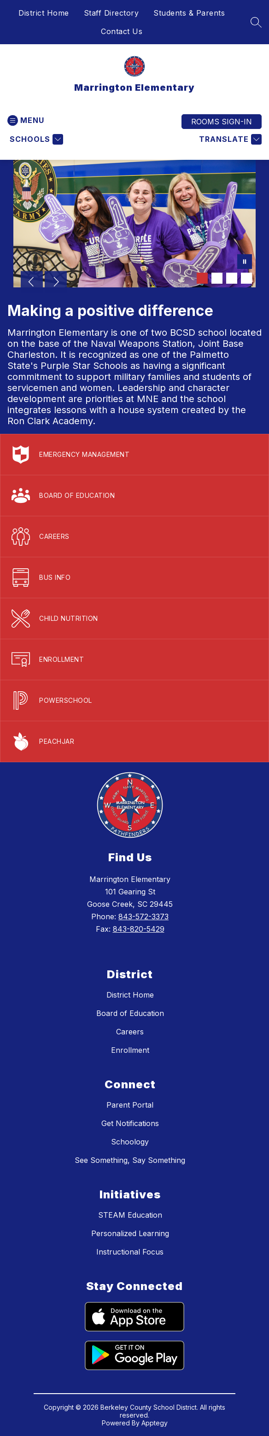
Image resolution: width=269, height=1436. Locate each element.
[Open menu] (25, 120)
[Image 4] (246, 278)
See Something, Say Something (130, 1160)
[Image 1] (202, 278)
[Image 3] (231, 278)
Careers (130, 1031)
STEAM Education (130, 1215)
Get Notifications (130, 1123)
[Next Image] (56, 283)
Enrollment (130, 1050)
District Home (43, 13)
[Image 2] (216, 278)
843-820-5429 (138, 929)
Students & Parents (189, 13)
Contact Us (121, 31)
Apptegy (154, 1423)
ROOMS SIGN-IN (221, 121)
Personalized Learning (130, 1233)
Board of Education (130, 1013)
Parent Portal (129, 1104)
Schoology (130, 1141)
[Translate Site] (229, 139)
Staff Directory (111, 13)
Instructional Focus (130, 1251)
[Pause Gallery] (244, 262)
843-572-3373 (143, 916)
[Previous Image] (32, 283)
